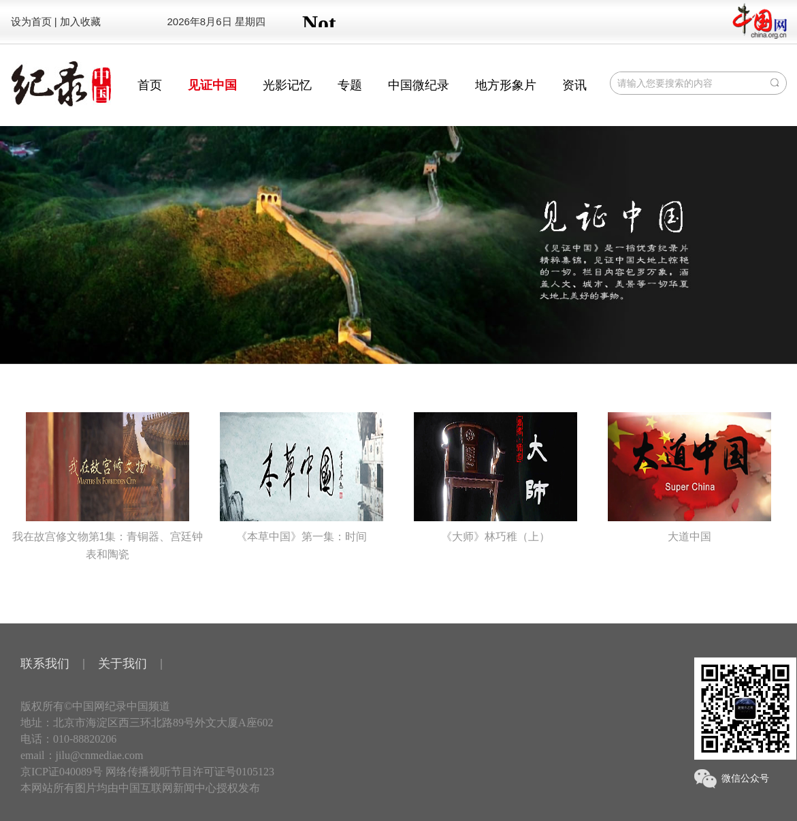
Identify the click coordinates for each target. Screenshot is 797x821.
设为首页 (31, 21)
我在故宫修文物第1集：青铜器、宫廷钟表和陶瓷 (108, 486)
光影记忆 (287, 85)
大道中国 (689, 477)
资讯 (574, 85)
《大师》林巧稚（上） (495, 477)
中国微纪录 (418, 85)
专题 (350, 85)
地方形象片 (505, 85)
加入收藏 (80, 21)
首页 (149, 85)
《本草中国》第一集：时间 (301, 477)
